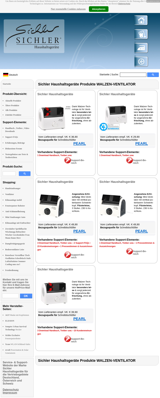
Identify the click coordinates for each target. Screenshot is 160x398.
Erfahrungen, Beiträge (15, 143)
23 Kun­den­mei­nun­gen (47, 246)
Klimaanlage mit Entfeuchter (17, 223)
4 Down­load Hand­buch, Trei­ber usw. (54, 243)
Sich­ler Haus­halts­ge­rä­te (55, 94)
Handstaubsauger (13, 188)
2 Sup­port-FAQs (81, 243)
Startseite (104, 74)
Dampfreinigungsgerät (15, 243)
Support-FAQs (11, 137)
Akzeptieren (98, 9)
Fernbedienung (11, 270)
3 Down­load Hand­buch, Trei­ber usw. (54, 330)
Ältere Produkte (12, 105)
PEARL (79, 143)
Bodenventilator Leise (14, 249)
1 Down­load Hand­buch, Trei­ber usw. (54, 155)
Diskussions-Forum (13, 148)
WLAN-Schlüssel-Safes (17, 344)
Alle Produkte (11, 110)
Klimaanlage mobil (13, 200)
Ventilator (9, 194)
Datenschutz (124, 4)
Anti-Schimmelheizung (15, 211)
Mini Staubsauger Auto (15, 217)
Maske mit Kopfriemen (17, 315)
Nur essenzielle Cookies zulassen (68, 9)
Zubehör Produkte (13, 115)
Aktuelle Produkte (13, 101)
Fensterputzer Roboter (15, 206)
